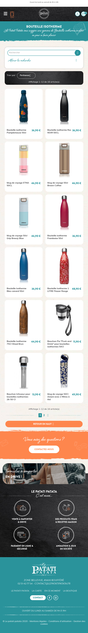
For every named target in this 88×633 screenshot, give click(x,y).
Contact (38, 597)
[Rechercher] (44, 53)
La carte (37, 590)
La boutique (70, 590)
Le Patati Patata (20, 590)
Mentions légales (38, 621)
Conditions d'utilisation (60, 621)
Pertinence (26, 75)
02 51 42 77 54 (25, 583)
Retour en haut (44, 424)
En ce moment (52, 590)
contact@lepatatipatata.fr (52, 583)
